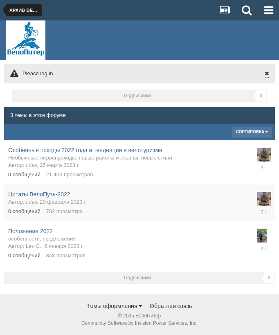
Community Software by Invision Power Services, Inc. (139, 323)
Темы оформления (114, 306)
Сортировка (252, 132)
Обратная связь (171, 306)
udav (31, 165)
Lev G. (33, 246)
